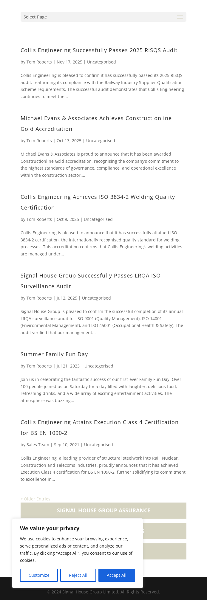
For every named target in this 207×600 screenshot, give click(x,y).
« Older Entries (35, 499)
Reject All (78, 575)
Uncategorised (101, 62)
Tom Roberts (39, 62)
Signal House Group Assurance (103, 510)
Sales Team (38, 444)
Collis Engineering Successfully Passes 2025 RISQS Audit (99, 50)
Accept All (116, 575)
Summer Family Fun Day (54, 354)
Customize (39, 575)
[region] (77, 553)
